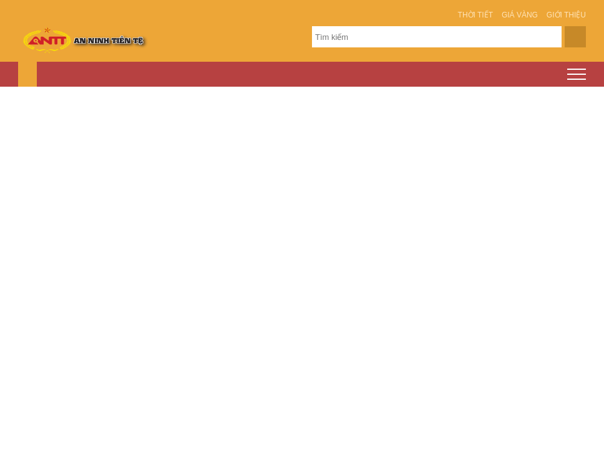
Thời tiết (475, 15)
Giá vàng (520, 15)
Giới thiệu (566, 15)
